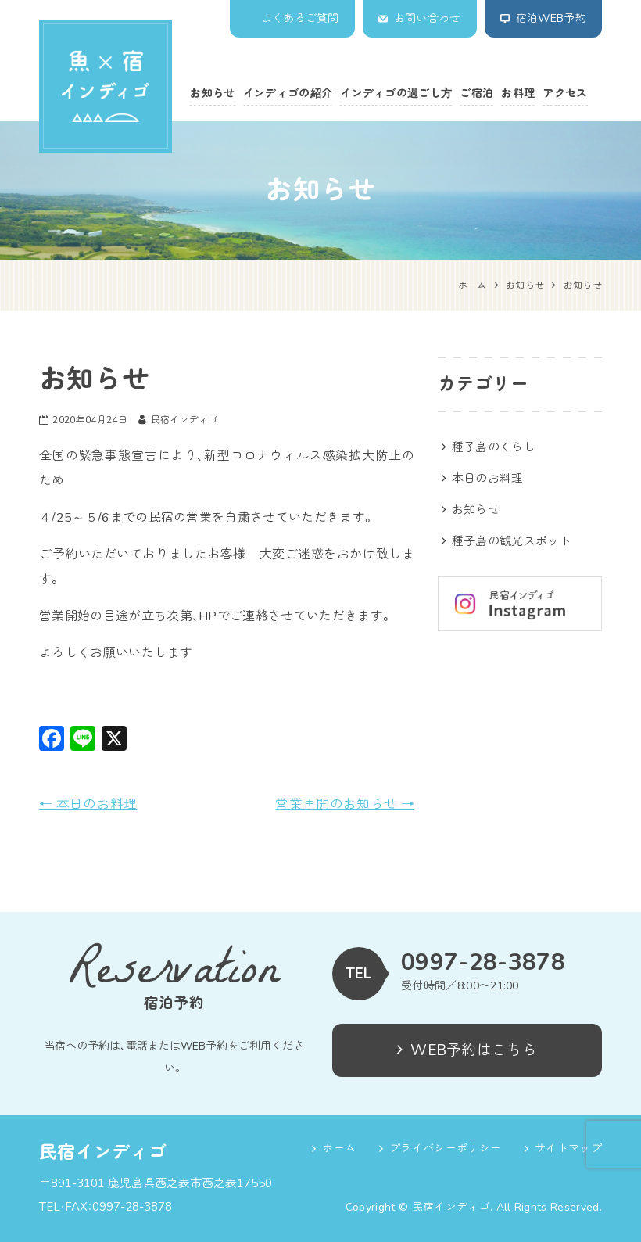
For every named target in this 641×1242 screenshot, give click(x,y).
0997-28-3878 (483, 962)
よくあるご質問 (300, 18)
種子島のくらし (493, 447)
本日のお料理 (88, 804)
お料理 (518, 93)
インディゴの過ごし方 (396, 93)
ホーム (339, 1148)
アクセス (565, 93)
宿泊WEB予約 (551, 18)
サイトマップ (568, 1148)
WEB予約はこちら (467, 1050)
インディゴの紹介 (288, 93)
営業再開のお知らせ (344, 804)
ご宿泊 (476, 93)
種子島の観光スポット (511, 541)
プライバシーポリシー (445, 1148)
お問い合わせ (427, 18)
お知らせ (212, 93)
